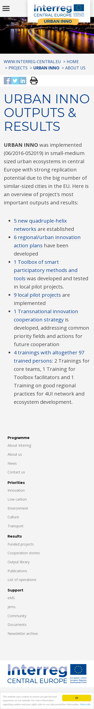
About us (75, 68)
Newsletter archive (23, 633)
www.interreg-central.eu (32, 61)
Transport (16, 526)
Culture (13, 517)
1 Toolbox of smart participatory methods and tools (45, 270)
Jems (12, 606)
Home (73, 61)
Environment (18, 508)
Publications (17, 570)
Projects (18, 68)
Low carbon (17, 499)
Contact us (16, 472)
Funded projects (21, 544)
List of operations (22, 579)
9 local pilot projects (37, 294)
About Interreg (19, 445)
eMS (11, 597)
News (12, 463)
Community (17, 615)
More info (85, 706)
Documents (17, 624)
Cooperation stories (24, 553)
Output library (19, 562)
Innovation (16, 490)
